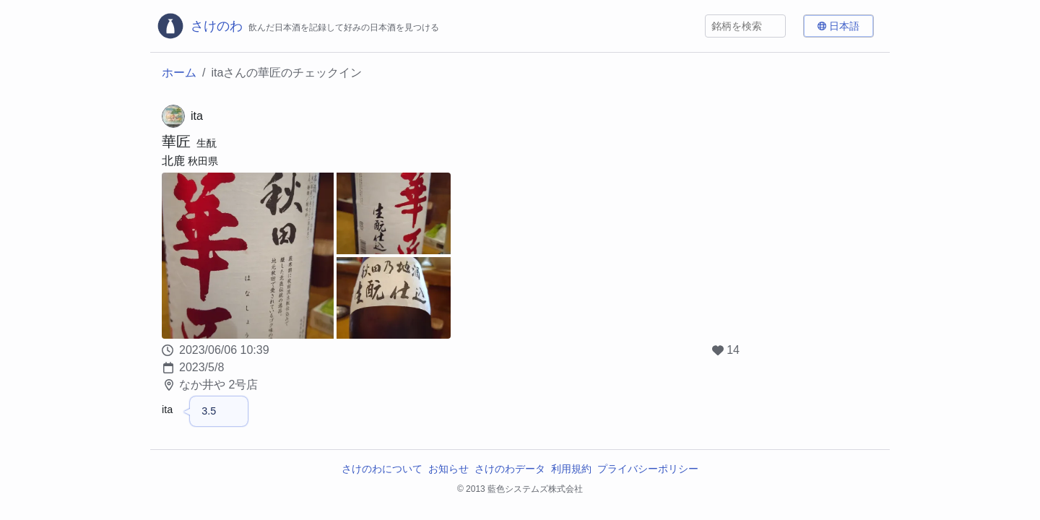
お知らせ (448, 468)
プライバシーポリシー (647, 468)
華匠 (176, 142)
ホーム (179, 72)
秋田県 (203, 161)
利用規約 (571, 468)
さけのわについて (382, 468)
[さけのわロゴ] (297, 26)
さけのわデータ (509, 468)
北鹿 (173, 161)
